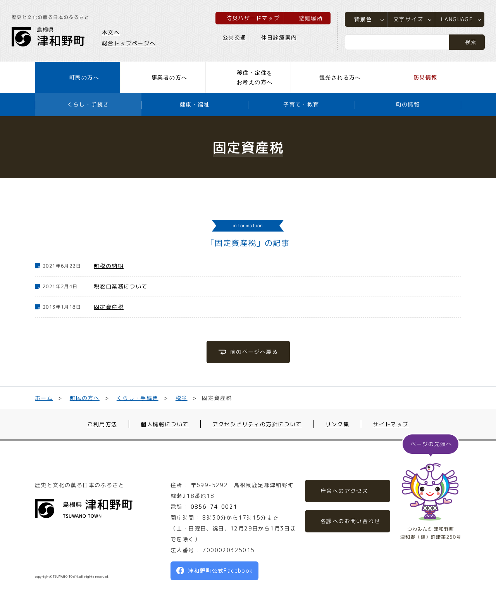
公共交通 (234, 37)
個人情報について (164, 424)
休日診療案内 (278, 37)
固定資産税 (109, 307)
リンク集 (338, 424)
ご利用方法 (102, 424)
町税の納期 (109, 265)
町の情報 (408, 104)
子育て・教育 (301, 104)
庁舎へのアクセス (344, 490)
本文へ (111, 32)
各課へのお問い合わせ (350, 521)
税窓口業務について (121, 286)
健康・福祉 (195, 104)
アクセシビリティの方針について (257, 424)
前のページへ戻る (253, 351)
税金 (181, 398)
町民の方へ (85, 398)
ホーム (44, 398)
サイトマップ (390, 424)
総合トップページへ (129, 43)
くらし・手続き (88, 104)
